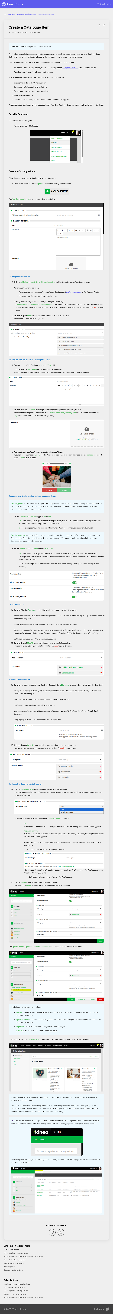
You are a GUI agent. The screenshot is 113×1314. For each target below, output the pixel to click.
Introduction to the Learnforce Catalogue (17, 1284)
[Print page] (99, 25)
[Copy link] (104, 25)
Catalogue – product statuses (13, 1270)
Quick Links (105, 4)
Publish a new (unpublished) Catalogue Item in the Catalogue (23, 1256)
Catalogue (11, 14)
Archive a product (9, 1267)
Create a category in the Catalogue (15, 1294)
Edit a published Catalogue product (15, 1260)
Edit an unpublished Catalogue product (16, 1253)
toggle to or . (36, 517)
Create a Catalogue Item (46, 14)
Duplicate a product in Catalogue (14, 1263)
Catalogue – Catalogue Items (26, 14)
